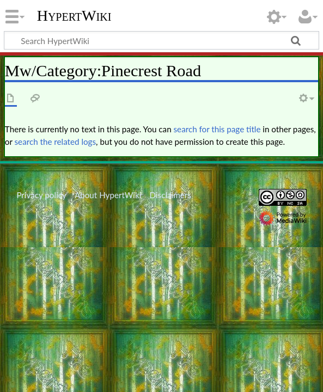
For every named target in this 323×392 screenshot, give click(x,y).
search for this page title (217, 129)
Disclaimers (170, 195)
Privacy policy (41, 195)
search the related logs (55, 141)
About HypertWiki (108, 195)
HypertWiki (74, 15)
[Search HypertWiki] (161, 40)
